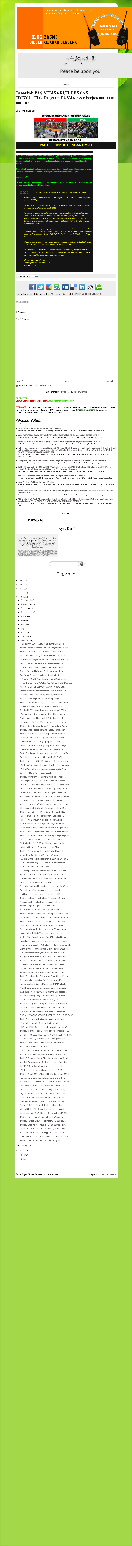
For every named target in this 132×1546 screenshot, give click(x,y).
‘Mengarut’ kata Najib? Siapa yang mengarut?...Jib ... (42, 933)
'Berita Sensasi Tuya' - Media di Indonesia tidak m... (42, 840)
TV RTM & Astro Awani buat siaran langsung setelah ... (43, 1066)
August (24, 617)
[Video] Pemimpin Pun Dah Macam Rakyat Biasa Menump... (45, 976)
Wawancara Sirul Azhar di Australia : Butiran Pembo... (42, 973)
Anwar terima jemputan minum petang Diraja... (40, 699)
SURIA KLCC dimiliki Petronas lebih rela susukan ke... (42, 926)
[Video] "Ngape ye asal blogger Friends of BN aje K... (42, 851)
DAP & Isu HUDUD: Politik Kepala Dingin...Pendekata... (43, 679)
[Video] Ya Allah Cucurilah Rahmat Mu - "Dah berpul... (43, 1121)
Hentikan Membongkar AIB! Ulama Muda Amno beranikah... (46, 945)
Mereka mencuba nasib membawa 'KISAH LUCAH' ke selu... (45, 918)
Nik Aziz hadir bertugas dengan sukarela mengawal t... (43, 1012)
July (22, 621)
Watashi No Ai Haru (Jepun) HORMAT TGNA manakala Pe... (45, 1082)
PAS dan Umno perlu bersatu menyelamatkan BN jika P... (44, 859)
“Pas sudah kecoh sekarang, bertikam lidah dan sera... (43, 714)
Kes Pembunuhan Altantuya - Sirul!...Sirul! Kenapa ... (42, 969)
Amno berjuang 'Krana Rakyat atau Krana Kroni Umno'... (44, 1004)
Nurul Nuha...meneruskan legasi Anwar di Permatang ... (43, 988)
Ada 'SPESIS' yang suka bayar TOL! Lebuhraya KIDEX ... (43, 1055)
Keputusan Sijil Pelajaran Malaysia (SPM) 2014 (39, 1000)
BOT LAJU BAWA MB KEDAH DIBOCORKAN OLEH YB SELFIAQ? (46, 1015)
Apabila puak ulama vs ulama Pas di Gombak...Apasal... (43, 875)
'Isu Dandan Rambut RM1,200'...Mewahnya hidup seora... (44, 789)
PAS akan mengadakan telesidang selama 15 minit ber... (43, 941)
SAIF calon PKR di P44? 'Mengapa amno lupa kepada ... (43, 992)
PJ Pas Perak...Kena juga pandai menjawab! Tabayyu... (42, 816)
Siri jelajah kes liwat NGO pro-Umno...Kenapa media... (43, 843)
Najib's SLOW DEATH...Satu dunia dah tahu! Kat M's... (42, 644)
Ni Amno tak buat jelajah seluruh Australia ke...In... (41, 902)
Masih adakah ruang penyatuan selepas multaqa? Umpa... (44, 828)
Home (66, 85)
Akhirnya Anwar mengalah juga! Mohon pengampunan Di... (45, 797)
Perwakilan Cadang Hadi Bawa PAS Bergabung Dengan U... (45, 836)
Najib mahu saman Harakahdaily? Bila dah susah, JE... (42, 718)
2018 (21, 585)
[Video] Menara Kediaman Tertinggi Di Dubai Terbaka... (43, 922)
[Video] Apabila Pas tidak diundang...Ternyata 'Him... (42, 652)
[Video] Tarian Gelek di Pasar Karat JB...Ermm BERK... (42, 812)
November (25, 604)
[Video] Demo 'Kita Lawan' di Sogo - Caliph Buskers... (43, 734)
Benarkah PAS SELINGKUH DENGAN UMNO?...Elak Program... (46, 1035)
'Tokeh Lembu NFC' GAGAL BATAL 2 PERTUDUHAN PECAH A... (46, 683)
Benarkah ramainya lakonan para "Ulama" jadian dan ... (43, 1039)
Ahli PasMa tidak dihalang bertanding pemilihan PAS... (43, 808)
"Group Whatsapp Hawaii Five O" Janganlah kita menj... (43, 1090)
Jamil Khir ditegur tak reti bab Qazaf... (36, 773)
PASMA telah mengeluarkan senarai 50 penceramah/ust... (45, 832)
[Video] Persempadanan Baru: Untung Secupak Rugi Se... (44, 914)
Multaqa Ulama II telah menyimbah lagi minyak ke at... (43, 695)
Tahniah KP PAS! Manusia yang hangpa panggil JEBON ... (44, 710)
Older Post (111, 381)
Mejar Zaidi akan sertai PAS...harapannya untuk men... (43, 1129)
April (23, 633)
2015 (21, 597)
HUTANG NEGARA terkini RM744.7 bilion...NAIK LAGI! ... (43, 1133)
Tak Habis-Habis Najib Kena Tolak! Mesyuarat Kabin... (42, 671)
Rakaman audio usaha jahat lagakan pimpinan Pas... (42, 801)
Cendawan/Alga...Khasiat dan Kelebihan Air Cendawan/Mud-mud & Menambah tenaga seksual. (58, 435)
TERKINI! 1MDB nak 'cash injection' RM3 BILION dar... (42, 824)
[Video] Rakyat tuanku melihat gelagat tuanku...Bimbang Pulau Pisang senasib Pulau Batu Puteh (59, 442)
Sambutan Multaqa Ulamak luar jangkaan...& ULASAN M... (45, 886)
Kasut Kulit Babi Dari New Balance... (35, 867)
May (23, 629)
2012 (21, 1159)
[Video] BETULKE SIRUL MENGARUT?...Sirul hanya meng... (45, 761)
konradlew (64, 392)
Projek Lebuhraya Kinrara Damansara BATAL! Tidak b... (43, 984)
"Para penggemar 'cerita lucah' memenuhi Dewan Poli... (43, 871)
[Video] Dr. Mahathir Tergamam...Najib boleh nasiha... (43, 777)
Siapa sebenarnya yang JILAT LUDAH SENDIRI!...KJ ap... (43, 656)
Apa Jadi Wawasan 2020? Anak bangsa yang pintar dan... (44, 1062)
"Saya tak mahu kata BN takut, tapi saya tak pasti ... (42, 1023)
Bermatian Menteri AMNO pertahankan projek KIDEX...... (44, 961)
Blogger (83, 392)
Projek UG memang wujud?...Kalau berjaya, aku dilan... (43, 1078)
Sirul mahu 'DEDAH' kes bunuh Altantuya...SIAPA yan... (43, 1008)
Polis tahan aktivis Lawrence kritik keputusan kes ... (42, 890)
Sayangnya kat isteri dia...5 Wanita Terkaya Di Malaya (43, 980)
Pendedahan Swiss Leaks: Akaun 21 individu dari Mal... (42, 1086)
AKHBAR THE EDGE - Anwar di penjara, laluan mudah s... (43, 1109)
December (25, 600)
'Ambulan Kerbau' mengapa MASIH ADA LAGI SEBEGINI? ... (45, 785)
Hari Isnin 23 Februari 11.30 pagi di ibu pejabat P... (40, 894)
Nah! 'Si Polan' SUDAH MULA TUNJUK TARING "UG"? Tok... (44, 1137)
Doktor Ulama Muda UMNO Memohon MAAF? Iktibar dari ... (45, 1051)
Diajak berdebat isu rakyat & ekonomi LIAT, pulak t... (42, 953)
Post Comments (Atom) (40, 386)
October (24, 608)
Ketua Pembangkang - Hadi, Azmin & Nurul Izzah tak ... (43, 863)
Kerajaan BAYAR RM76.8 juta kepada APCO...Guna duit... (44, 957)
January (24, 1146)
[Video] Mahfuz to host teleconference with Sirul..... (42, 898)
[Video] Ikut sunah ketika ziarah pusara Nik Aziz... (41, 1117)
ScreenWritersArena (107, 1175)
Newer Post (21, 381)
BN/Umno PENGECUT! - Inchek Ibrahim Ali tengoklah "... (44, 1027)
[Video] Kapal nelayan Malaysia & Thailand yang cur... (43, 1125)
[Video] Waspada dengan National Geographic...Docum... (44, 648)
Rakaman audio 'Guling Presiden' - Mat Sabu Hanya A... (43, 722)
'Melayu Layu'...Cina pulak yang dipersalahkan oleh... (42, 742)
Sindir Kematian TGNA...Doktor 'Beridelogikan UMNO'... (43, 1113)
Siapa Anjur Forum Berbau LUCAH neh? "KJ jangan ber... (43, 929)
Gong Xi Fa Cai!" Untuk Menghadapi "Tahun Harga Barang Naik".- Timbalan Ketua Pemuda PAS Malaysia (62, 461)
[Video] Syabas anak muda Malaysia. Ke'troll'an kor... (43, 1043)
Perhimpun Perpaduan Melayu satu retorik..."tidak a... (42, 675)
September (26, 612)
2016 (21, 593)
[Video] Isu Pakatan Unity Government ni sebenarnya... (44, 1019)
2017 (21, 589)
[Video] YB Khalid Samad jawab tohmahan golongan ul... (44, 703)
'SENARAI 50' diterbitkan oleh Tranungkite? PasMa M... (43, 793)
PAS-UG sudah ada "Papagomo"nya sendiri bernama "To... (44, 753)
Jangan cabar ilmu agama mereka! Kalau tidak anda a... (43, 691)
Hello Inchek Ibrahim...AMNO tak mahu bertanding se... (43, 879)
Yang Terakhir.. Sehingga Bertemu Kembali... (37, 482)
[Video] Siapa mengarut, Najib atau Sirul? (38, 906)
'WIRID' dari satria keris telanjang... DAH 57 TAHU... (41, 1070)
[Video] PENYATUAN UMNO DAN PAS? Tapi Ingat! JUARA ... (45, 1074)
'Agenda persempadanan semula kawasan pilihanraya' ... (44, 1094)
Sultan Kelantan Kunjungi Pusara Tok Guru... (39, 855)
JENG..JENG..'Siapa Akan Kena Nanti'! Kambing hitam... (43, 937)
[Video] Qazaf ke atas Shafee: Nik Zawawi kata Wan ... (43, 726)
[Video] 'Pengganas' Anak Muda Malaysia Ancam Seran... (44, 1058)
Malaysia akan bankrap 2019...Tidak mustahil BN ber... (42, 738)
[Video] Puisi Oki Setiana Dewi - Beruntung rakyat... (42, 1141)
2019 (21, 581)
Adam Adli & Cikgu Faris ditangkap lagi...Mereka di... (42, 910)
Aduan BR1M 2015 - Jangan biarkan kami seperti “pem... (43, 996)
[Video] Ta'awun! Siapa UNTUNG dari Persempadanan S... (44, 1031)
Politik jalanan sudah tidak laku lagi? (35, 883)
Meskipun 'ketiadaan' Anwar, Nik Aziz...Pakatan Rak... (43, 1102)
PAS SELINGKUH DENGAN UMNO (86, 294)
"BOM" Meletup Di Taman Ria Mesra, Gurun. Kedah (39, 429)
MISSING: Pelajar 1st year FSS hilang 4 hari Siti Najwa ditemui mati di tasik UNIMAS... (54, 476)
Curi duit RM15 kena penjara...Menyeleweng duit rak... (42, 664)
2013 (21, 1155)
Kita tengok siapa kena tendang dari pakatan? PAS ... (43, 707)
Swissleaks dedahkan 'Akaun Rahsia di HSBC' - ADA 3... (43, 965)
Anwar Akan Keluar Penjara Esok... (34, 1047)
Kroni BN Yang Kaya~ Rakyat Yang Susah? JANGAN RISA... (45, 660)
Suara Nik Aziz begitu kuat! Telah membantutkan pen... (43, 1105)
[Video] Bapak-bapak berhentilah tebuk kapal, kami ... (43, 730)
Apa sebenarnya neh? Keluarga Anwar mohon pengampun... (45, 804)
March (23, 637)
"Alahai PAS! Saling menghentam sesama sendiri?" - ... (43, 769)
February (25, 641)
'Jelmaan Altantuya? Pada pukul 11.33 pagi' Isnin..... (41, 847)
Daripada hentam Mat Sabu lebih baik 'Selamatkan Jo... (44, 750)
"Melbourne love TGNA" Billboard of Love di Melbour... (43, 1098)
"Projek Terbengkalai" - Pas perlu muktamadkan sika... (43, 668)
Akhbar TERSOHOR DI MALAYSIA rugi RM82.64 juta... (42, 687)
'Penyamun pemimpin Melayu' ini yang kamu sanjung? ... (43, 746)
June (23, 625)
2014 (21, 1151)
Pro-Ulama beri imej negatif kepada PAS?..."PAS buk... (43, 757)
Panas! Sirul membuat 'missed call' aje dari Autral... (41, 820)
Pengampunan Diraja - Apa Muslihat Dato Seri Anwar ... (43, 781)
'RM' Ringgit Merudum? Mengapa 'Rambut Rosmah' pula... (44, 765)
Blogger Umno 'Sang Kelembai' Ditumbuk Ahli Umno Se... (44, 949)
